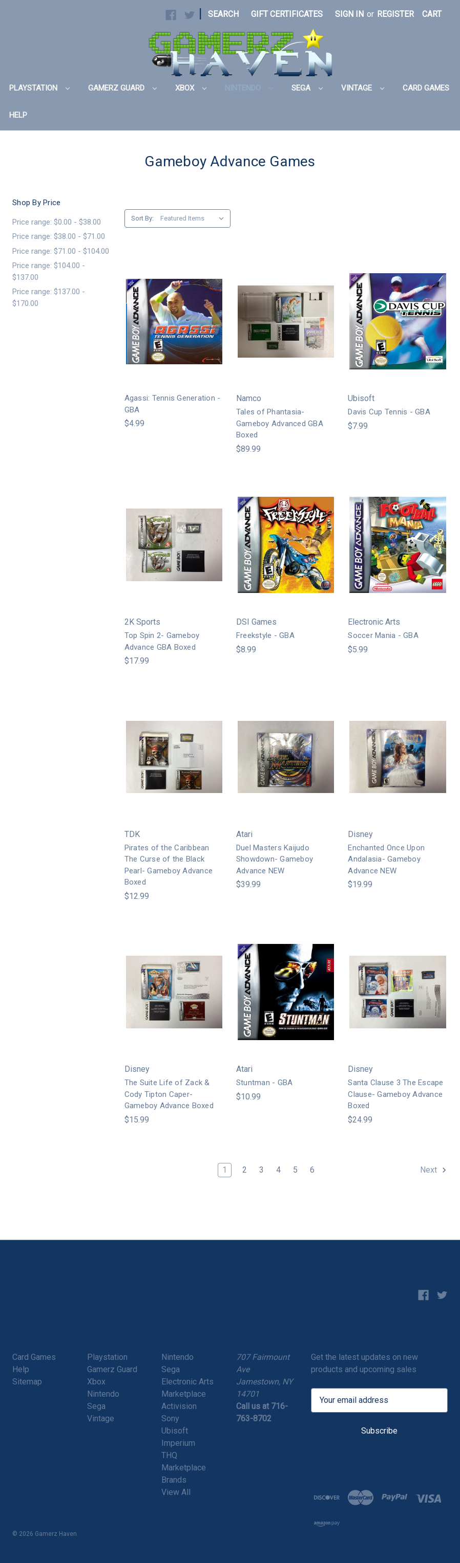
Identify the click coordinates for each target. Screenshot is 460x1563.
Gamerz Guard (122, 88)
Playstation (39, 88)
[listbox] (194, 218)
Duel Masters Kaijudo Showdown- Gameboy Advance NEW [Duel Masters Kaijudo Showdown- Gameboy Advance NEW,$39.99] (274, 859)
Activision (179, 1406)
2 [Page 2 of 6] (244, 1170)
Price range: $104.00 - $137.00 (48, 271)
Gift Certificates (287, 14)
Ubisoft (174, 1431)
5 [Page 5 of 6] (295, 1170)
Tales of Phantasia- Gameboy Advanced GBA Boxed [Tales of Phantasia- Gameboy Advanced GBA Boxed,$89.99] (279, 423)
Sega (307, 88)
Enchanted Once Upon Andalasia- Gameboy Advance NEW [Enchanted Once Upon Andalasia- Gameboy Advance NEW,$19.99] (386, 859)
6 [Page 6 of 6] (312, 1170)
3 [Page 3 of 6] (261, 1170)
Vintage (362, 88)
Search (223, 14)
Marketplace (183, 1394)
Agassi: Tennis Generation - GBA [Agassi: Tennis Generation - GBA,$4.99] (172, 403)
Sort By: (142, 218)
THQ (169, 1455)
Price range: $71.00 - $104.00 (60, 251)
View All (176, 1492)
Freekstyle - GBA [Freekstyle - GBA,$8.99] (265, 635)
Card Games (426, 88)
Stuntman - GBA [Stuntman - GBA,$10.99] (264, 1082)
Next (433, 1170)
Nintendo (249, 88)
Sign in (349, 14)
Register (395, 14)
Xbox (190, 88)
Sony (170, 1418)
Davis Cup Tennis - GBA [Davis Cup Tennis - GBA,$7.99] (389, 411)
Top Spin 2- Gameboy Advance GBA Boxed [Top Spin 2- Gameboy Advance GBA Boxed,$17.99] (162, 641)
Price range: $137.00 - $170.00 (48, 297)
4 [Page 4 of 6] (278, 1170)
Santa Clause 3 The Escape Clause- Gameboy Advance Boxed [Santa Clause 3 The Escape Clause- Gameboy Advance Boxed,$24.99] (395, 1094)
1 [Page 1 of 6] (224, 1170)
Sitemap (27, 1381)
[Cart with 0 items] (432, 14)
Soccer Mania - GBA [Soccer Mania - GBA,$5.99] (383, 635)
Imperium (178, 1443)
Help (18, 115)
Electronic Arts (187, 1381)
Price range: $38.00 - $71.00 (58, 236)
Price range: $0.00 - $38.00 (56, 222)
